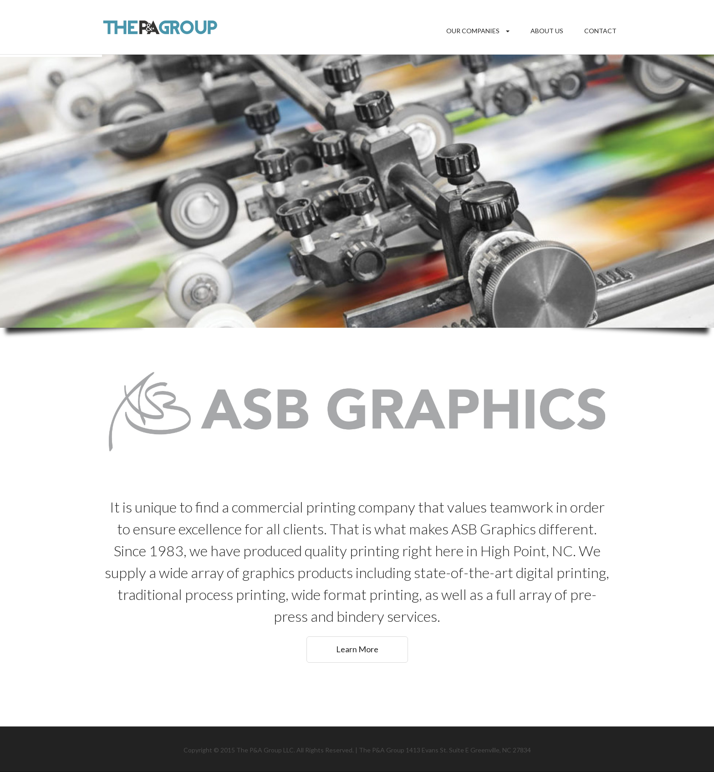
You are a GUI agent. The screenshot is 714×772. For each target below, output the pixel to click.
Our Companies (473, 31)
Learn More (357, 649)
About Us (546, 31)
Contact (600, 31)
